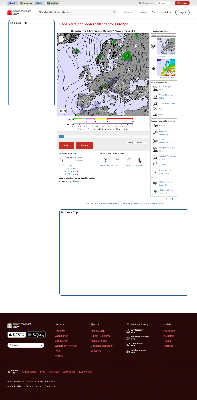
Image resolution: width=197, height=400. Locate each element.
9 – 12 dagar (70, 174)
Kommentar (85, 371)
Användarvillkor (14, 386)
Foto (154, 12)
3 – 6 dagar (70, 168)
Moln (161, 115)
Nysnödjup (163, 164)
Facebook (169, 330)
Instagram (168, 335)
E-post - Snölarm (100, 335)
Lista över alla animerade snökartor (102, 203)
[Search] (114, 12)
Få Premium (182, 3)
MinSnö (59, 355)
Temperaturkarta (166, 77)
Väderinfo (96, 350)
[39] (170, 142)
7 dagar (78, 160)
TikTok (167, 340)
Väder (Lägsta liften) (167, 103)
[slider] (61, 136)
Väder (128, 12)
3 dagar (78, 157)
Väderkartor (61, 335)
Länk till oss (69, 371)
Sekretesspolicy (33, 386)
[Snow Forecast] (19, 12)
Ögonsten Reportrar (102, 345)
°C (168, 199)
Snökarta (162, 56)
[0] (166, 185)
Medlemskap (98, 330)
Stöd (42, 371)
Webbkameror (105, 165)
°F (175, 199)
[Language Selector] (164, 3)
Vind (117, 165)
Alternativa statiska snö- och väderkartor (143, 203)
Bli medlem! (78, 181)
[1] (167, 125)
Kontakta (54, 371)
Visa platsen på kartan (160, 31)
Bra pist (162, 125)
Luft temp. (140, 165)
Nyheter (142, 12)
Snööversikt (61, 340)
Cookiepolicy (51, 386)
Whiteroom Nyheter (66, 345)
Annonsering (29, 371)
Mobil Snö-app (99, 340)
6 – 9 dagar (70, 171)
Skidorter (60, 330)
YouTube (168, 345)
